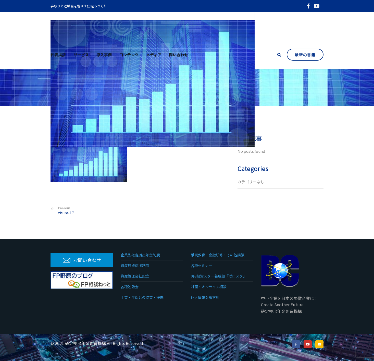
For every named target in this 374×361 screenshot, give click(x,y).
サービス (81, 54)
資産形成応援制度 (135, 265)
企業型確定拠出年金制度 (140, 254)
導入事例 (104, 54)
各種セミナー (201, 265)
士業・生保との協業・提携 (142, 297)
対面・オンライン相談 (209, 286)
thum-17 (66, 210)
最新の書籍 (305, 54)
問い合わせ (178, 54)
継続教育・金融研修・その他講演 (217, 254)
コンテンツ (129, 54)
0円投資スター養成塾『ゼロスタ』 (218, 276)
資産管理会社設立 (135, 276)
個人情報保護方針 (205, 297)
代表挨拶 (58, 54)
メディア (153, 54)
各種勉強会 (130, 286)
